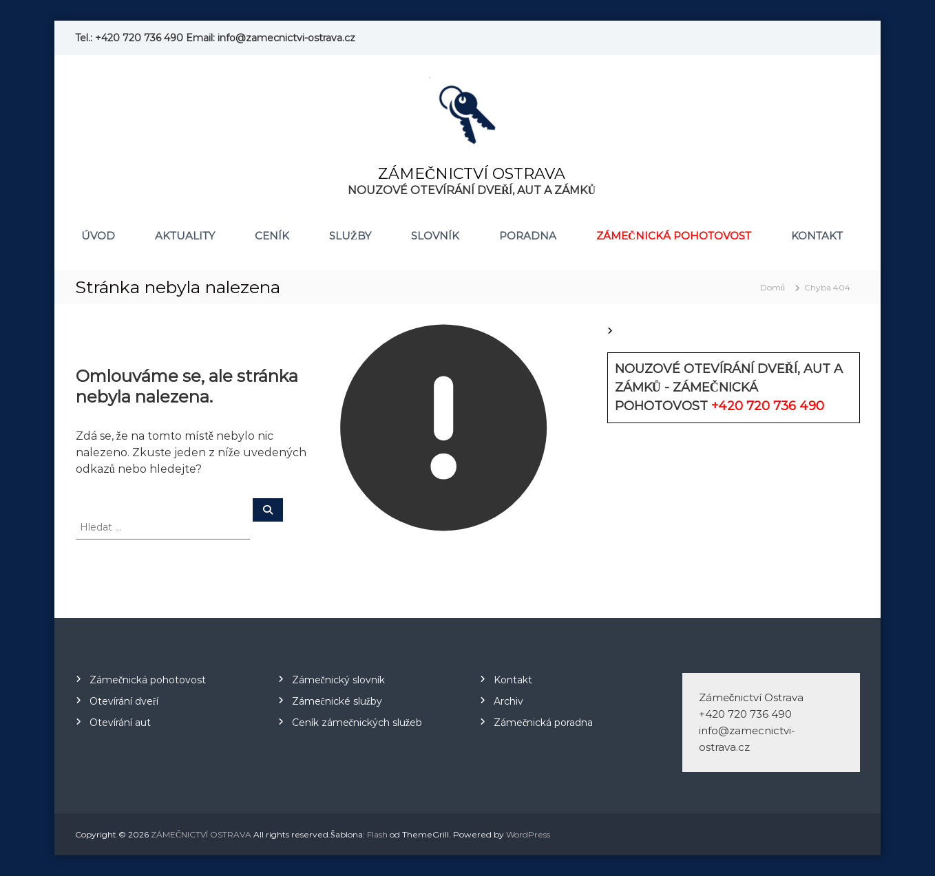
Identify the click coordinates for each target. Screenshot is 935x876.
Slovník (435, 235)
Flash (377, 834)
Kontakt (817, 235)
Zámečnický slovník (338, 680)
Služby (350, 235)
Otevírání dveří (124, 701)
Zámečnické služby (337, 701)
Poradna (527, 235)
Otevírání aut (120, 722)
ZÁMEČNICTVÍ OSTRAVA (471, 173)
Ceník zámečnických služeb (357, 722)
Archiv (508, 701)
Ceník (272, 235)
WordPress (528, 834)
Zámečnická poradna (543, 722)
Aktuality (185, 235)
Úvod (98, 235)
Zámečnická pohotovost (673, 235)
